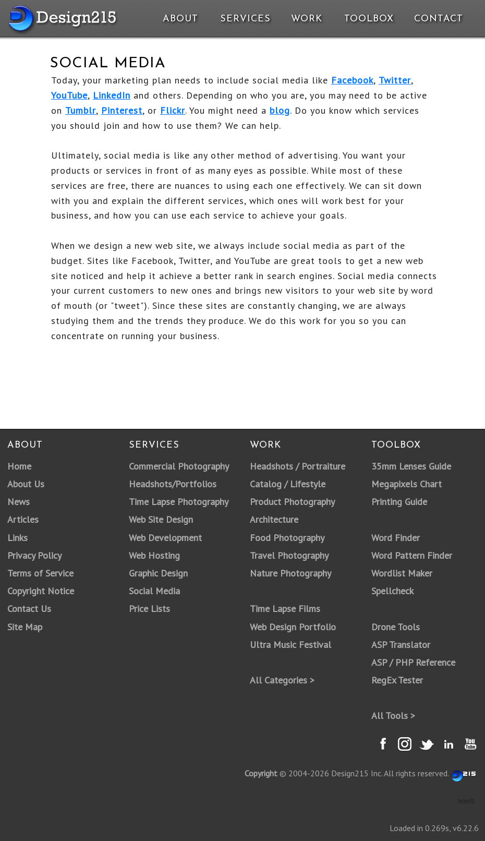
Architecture (274, 519)
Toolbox (369, 19)
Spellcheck (392, 591)
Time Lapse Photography (178, 502)
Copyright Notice (40, 591)
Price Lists (149, 609)
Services (245, 19)
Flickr (172, 110)
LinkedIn (111, 95)
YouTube (69, 95)
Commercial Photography (179, 466)
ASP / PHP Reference (413, 662)
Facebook (352, 80)
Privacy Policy (34, 555)
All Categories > (282, 680)
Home (19, 466)
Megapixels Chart (406, 484)
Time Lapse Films (285, 609)
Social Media (154, 591)
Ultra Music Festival (290, 645)
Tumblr (80, 110)
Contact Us (29, 609)
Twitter (395, 80)
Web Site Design (161, 519)
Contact (437, 19)
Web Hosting (154, 555)
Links (17, 538)
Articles (23, 519)
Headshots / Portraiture (297, 466)
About (180, 19)
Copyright (261, 773)
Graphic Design (158, 573)
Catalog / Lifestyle (287, 484)
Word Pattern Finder (411, 555)
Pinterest (121, 110)
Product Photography (292, 502)
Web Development (165, 538)
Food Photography (287, 538)
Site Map (24, 627)
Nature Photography (290, 573)
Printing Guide (399, 502)
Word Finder (395, 538)
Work (306, 19)
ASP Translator (400, 645)
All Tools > (393, 716)
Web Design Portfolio (293, 627)
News (18, 502)
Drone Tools (395, 627)
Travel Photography (289, 555)
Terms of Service (40, 573)
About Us (25, 484)
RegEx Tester (397, 680)
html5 (466, 801)
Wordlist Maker (401, 573)
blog (280, 110)
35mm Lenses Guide (411, 466)
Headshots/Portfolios (172, 484)
